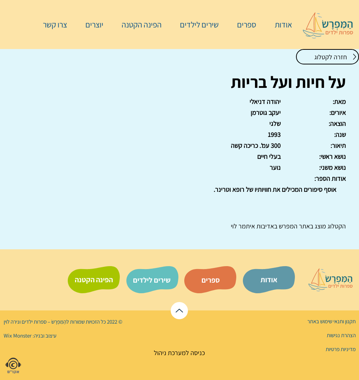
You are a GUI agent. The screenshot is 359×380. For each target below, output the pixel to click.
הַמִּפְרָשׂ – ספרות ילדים (43, 321)
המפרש (287, 226)
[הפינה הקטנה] (94, 279)
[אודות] (269, 279)
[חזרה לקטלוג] (327, 56)
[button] (243, 24)
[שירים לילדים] (152, 280)
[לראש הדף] (179, 310)
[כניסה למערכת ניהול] (179, 352)
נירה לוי (12, 321)
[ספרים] (211, 280)
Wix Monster (18, 335)
